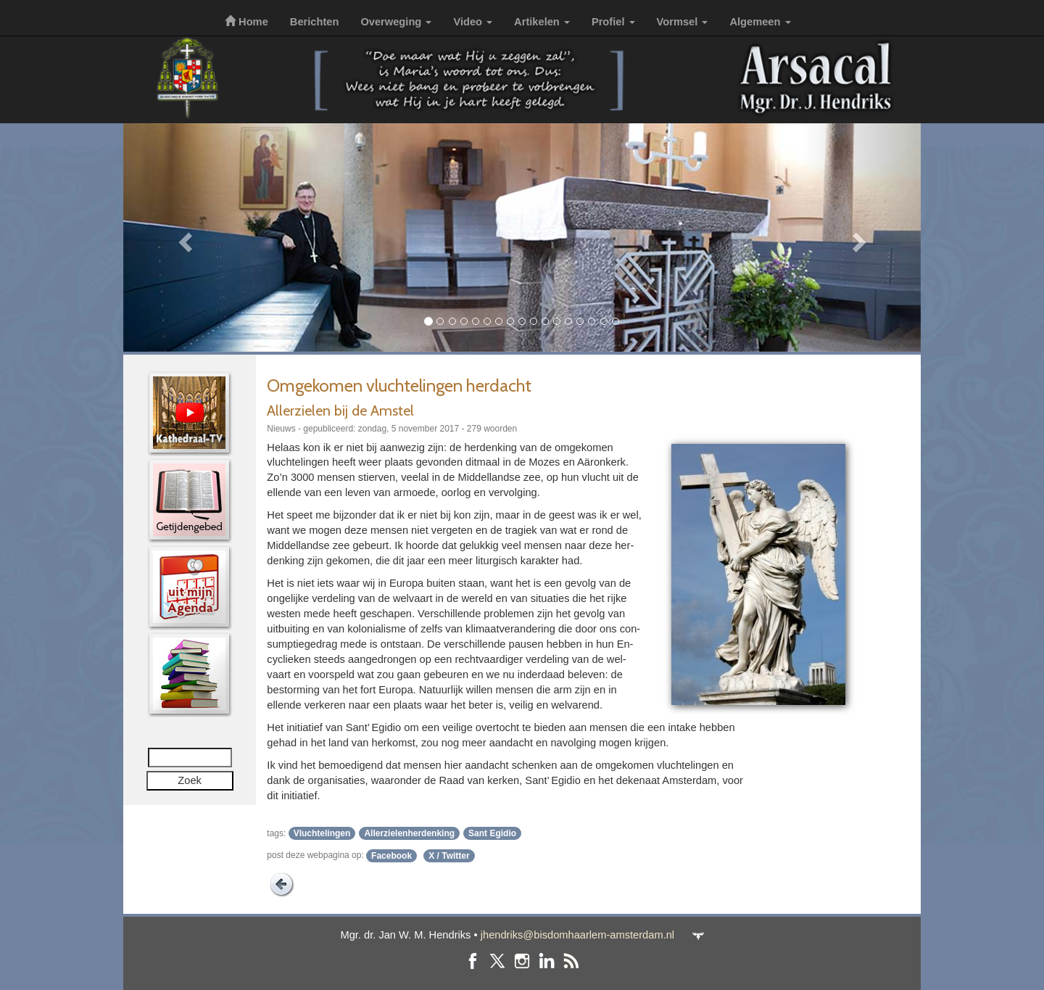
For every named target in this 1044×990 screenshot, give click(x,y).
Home (246, 22)
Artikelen (542, 22)
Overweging (395, 22)
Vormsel (682, 22)
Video (472, 22)
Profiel (613, 22)
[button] (183, 237)
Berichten (314, 22)
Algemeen (759, 22)
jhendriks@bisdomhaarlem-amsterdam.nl (577, 935)
